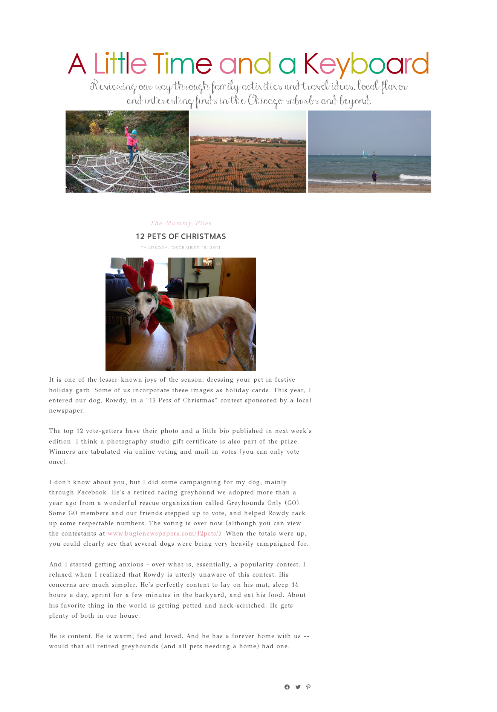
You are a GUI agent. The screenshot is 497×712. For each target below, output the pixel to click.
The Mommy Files (181, 223)
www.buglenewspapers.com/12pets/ (163, 533)
